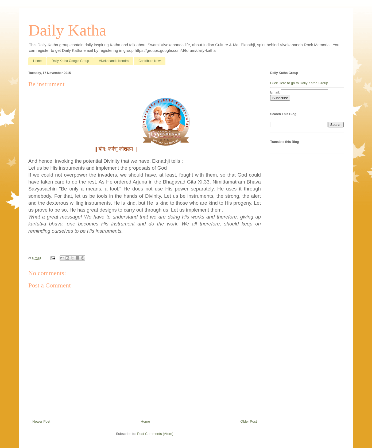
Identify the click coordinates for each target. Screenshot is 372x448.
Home (37, 61)
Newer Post (41, 421)
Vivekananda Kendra (114, 61)
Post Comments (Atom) (155, 434)
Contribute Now (149, 61)
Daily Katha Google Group (70, 61)
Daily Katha (67, 30)
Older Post (249, 421)
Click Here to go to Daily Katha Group (299, 83)
